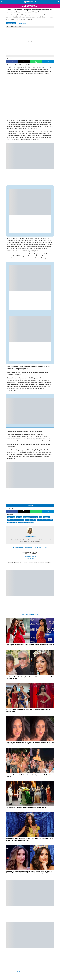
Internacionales (34, 517)
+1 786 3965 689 (30, 558)
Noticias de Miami (40, 519)
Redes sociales (20, 519)
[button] (12, 61)
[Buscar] (58, 2)
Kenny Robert (33, 519)
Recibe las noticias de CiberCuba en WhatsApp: (30, 548)
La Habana (9, 519)
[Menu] (1, 2)
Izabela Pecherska (22, 23)
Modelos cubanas (26, 517)
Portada (18, 971)
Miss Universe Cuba (11, 517)
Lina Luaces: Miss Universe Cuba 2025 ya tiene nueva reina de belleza (26, 807)
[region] (30, 96)
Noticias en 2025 (49, 519)
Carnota (14, 519)
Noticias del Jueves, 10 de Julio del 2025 (26, 522)
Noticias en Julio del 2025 (12, 522)
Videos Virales (19, 517)
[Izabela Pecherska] (30, 533)
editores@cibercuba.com (30, 556)
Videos (40, 517)
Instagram (27, 519)
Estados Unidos (46, 517)
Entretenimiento (11, 23)
